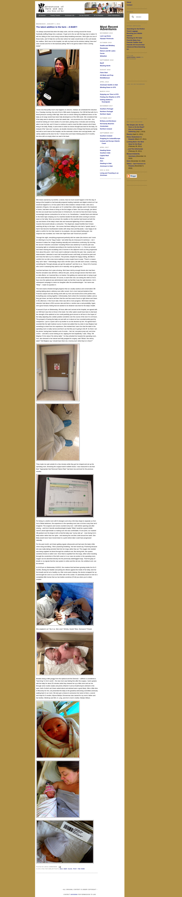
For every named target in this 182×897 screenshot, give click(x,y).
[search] (138, 17)
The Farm (81, 869)
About (129, 2)
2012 (61, 869)
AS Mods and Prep (106, 75)
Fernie (102, 53)
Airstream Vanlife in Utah (109, 85)
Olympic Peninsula (107, 38)
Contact (129, 5)
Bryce (102, 158)
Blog (70, 869)
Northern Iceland (106, 129)
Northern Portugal (106, 111)
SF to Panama (98, 15)
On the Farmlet (84, 15)
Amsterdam (104, 126)
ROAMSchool (105, 78)
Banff (102, 63)
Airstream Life (69, 15)
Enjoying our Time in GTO (109, 94)
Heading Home (105, 150)
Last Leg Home (105, 36)
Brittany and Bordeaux (108, 121)
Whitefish (103, 56)
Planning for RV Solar (134, 38)
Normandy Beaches (107, 124)
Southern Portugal (106, 109)
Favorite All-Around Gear (136, 45)
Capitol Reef (104, 155)
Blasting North (105, 66)
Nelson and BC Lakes (107, 51)
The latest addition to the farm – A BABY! (56, 27)
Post (75, 869)
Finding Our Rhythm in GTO (110, 97)
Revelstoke (104, 48)
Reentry (129, 134)
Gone (129, 161)
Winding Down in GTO (108, 87)
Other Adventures (114, 15)
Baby (65, 869)
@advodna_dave (134, 57)
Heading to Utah (106, 163)
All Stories (42, 15)
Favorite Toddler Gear (134, 42)
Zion (101, 161)
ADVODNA (74, 894)
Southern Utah (105, 153)
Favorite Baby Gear (134, 40)
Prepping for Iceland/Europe (110, 138)
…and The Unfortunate (135, 149)
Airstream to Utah (106, 166)
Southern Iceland (106, 136)
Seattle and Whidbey (107, 45)
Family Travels (55, 15)
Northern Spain (105, 114)
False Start (104, 72)
